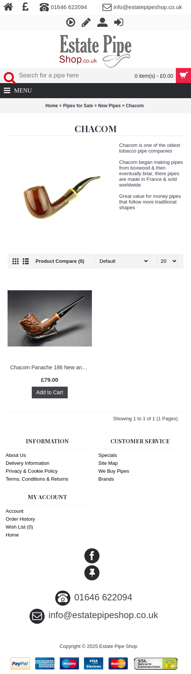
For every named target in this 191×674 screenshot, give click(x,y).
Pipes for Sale (78, 105)
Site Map (108, 463)
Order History (20, 519)
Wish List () (19, 527)
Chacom (135, 105)
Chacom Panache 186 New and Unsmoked (51, 367)
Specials (107, 455)
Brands (106, 479)
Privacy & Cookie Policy (31, 471)
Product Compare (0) (60, 261)
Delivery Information (28, 463)
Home (51, 105)
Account (14, 511)
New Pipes (109, 105)
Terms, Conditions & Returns (37, 479)
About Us (16, 455)
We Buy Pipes (113, 471)
